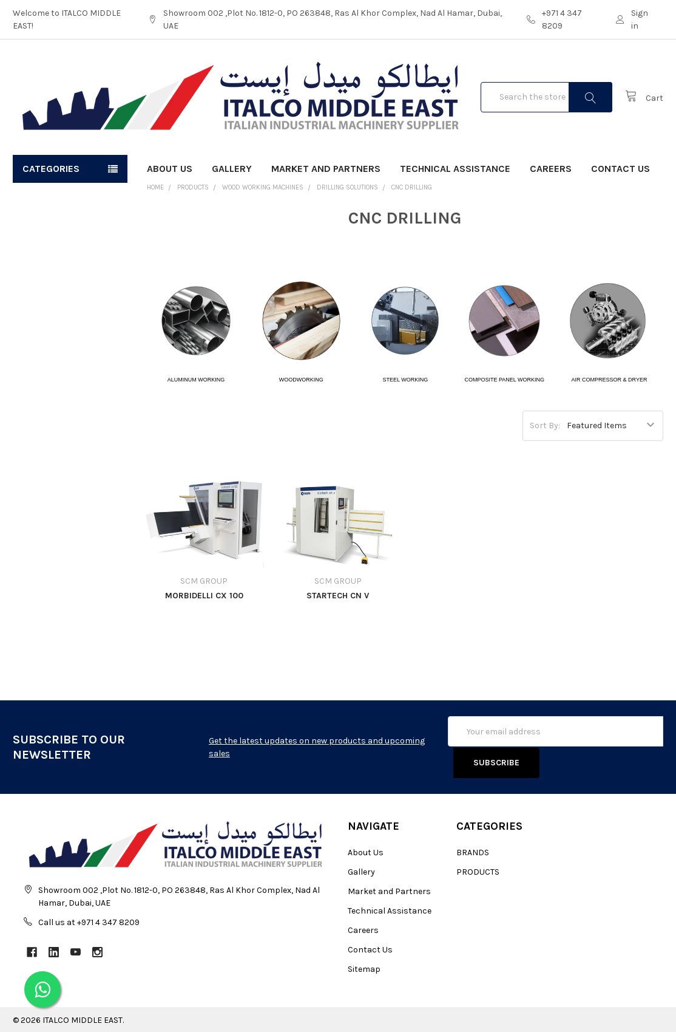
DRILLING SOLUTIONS (347, 187)
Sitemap (364, 967)
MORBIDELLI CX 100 (204, 595)
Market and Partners (325, 168)
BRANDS (472, 851)
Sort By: (545, 425)
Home (155, 187)
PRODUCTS (193, 187)
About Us (169, 168)
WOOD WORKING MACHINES (262, 187)
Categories (50, 168)
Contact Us (620, 168)
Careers (551, 168)
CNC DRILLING (411, 187)
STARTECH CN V (337, 595)
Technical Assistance (455, 168)
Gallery (232, 168)
